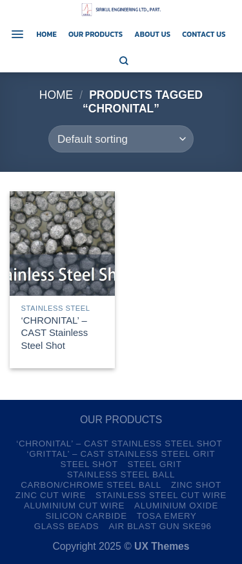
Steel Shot (88, 464)
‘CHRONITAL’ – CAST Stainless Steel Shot (54, 333)
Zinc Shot (196, 485)
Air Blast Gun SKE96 (159, 526)
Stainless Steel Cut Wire (161, 495)
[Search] (123, 60)
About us (152, 34)
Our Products (95, 34)
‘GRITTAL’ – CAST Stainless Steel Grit (121, 454)
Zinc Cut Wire (50, 495)
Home (46, 34)
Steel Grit (155, 464)
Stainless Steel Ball (121, 474)
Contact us (204, 34)
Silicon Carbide (85, 516)
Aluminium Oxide (176, 505)
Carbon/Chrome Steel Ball (91, 485)
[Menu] (17, 34)
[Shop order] (120, 138)
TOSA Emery (167, 516)
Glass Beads (66, 526)
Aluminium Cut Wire (74, 505)
